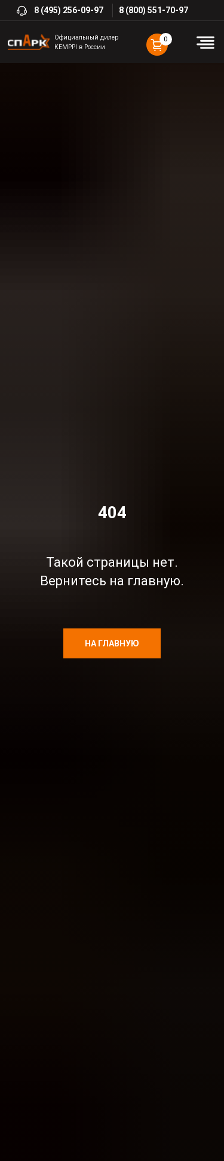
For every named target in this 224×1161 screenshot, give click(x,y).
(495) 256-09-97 (72, 10)
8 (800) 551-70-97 (153, 10)
